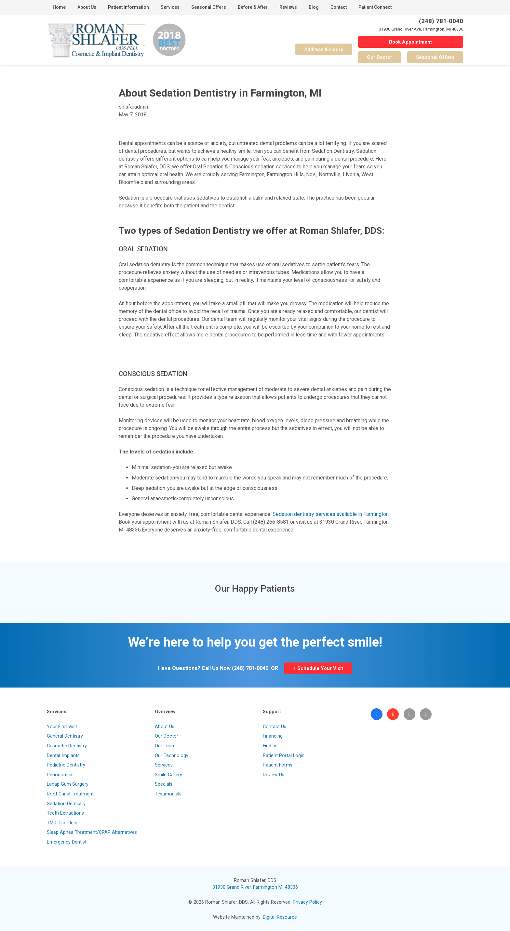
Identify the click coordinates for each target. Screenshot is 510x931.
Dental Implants (63, 755)
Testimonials (168, 794)
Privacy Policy (307, 902)
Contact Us (274, 726)
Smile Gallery (168, 775)
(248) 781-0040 (250, 668)
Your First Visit (62, 726)
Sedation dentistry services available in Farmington (331, 514)
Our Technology (171, 755)
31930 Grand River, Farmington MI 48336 (255, 887)
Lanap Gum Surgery (67, 784)
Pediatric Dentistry (66, 765)
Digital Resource (280, 917)
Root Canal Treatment (70, 794)
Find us (270, 746)
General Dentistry (65, 736)
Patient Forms (277, 765)
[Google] (393, 714)
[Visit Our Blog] (409, 714)
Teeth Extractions (65, 813)
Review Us (273, 775)
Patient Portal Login (283, 755)
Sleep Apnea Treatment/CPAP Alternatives (92, 832)
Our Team (165, 746)
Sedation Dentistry (66, 803)
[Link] (96, 40)
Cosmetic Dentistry (67, 746)
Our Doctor (166, 736)
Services (164, 765)
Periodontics (60, 775)
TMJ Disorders (62, 823)
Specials (163, 784)
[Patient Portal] (426, 714)
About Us (164, 726)
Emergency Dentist (67, 842)
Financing (273, 736)
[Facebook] (376, 714)
